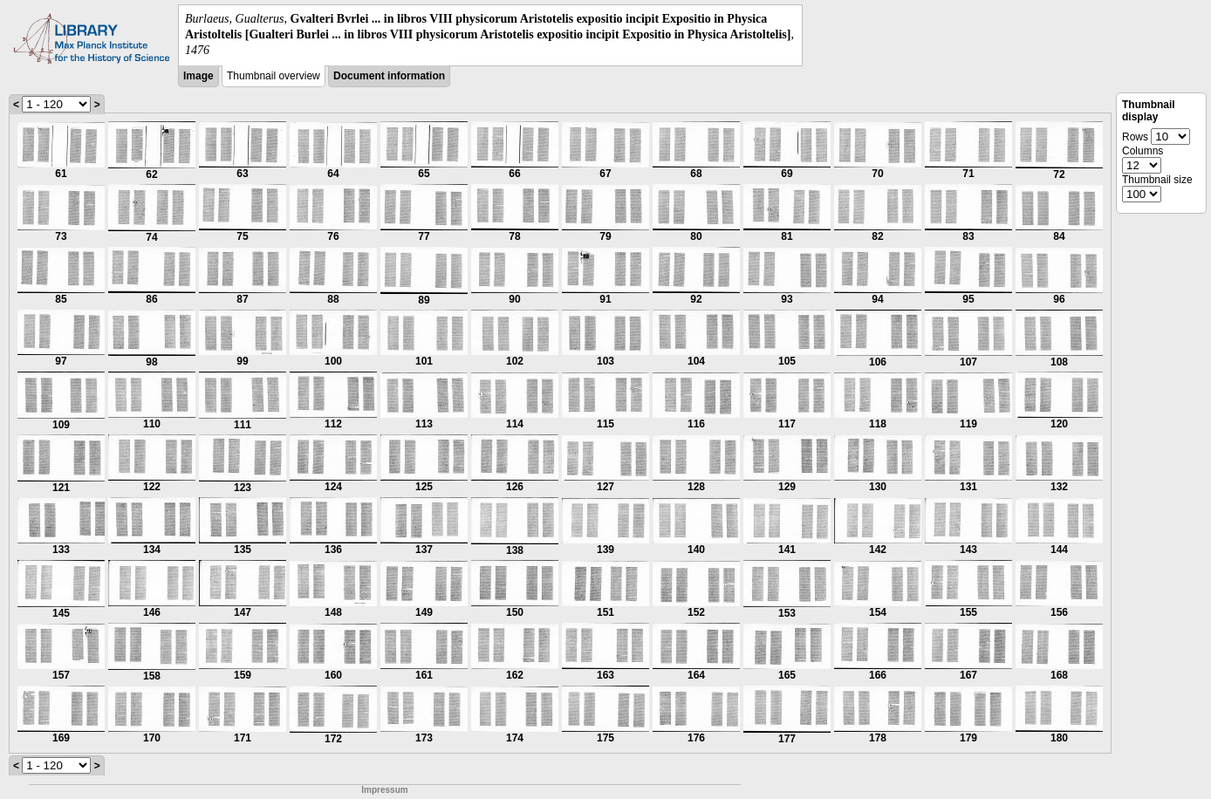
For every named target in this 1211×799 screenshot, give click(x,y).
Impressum (384, 790)
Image (198, 76)
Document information (389, 76)
